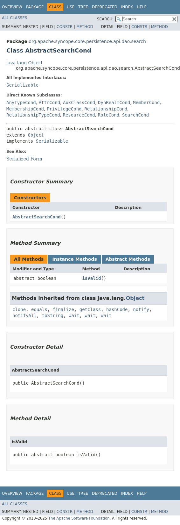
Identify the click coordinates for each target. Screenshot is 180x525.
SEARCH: (105, 19)
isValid (91, 278)
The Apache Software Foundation (79, 518)
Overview (12, 7)
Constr (65, 27)
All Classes (14, 18)
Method (84, 27)
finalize (63, 309)
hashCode (117, 309)
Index (127, 7)
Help (142, 7)
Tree (83, 7)
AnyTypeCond (21, 102)
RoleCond (108, 114)
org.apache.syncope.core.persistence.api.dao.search (87, 41)
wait (74, 315)
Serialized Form (24, 158)
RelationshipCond (105, 108)
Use (70, 7)
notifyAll (24, 315)
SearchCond (135, 114)
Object (36, 135)
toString (52, 315)
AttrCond (49, 102)
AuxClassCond (79, 102)
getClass (90, 309)
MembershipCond (25, 108)
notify (141, 309)
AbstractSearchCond (36, 216)
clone (19, 309)
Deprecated (104, 7)
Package (35, 7)
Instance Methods (74, 259)
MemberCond (146, 102)
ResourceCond (79, 114)
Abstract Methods (128, 259)
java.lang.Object (24, 62)
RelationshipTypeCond (33, 114)
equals (39, 309)
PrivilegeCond (64, 108)
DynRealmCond (114, 102)
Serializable (22, 85)
